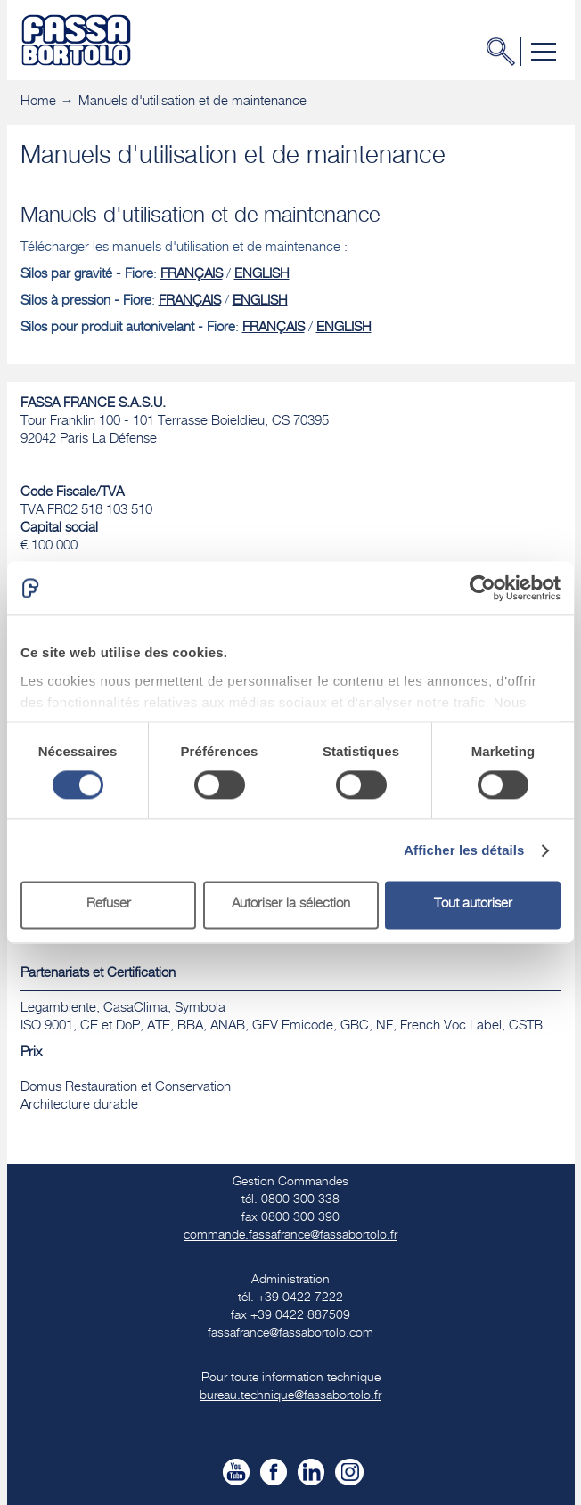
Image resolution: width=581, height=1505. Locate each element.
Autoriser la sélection (291, 905)
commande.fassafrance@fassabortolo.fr (290, 1236)
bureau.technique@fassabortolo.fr (290, 1396)
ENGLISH (262, 274)
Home (38, 102)
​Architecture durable (79, 1105)
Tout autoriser (473, 905)
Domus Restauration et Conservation (125, 1087)
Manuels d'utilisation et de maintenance (192, 102)
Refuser (108, 905)
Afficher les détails (464, 850)
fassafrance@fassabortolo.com (290, 1334)
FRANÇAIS (191, 274)
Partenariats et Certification (98, 973)
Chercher (506, 51)
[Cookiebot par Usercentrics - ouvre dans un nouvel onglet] (483, 587)
